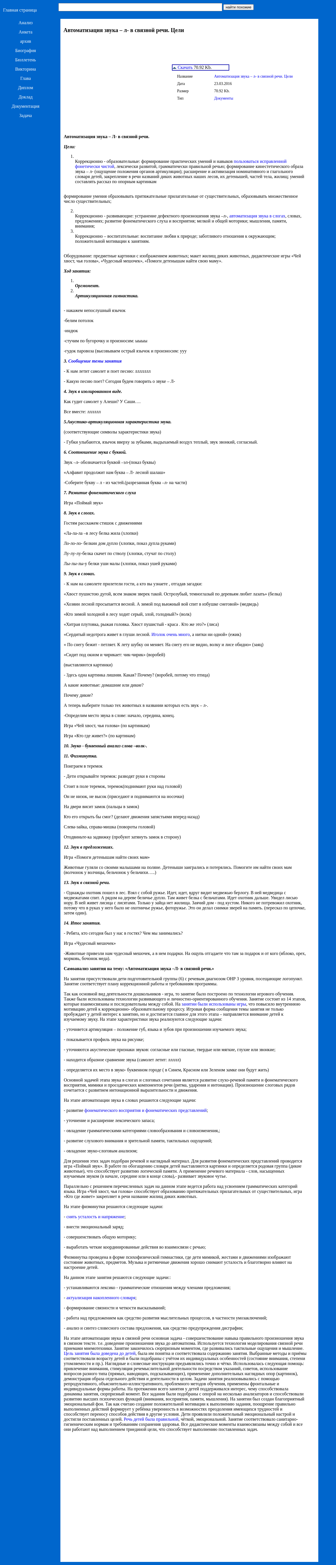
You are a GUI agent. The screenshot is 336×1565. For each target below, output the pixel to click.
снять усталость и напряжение (95, 1216)
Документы (223, 98)
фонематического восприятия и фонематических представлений (146, 1110)
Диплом (25, 87)
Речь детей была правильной (151, 1419)
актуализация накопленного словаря (100, 1297)
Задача (25, 115)
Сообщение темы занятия (95, 361)
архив (25, 41)
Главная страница (20, 10)
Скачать (182, 67)
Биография (25, 50)
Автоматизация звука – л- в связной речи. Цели (253, 76)
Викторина (25, 69)
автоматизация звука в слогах (257, 215)
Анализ (26, 22)
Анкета (26, 32)
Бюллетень (25, 59)
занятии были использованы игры (213, 1004)
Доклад (26, 97)
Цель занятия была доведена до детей (100, 1353)
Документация (26, 106)
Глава (25, 78)
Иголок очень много (170, 634)
